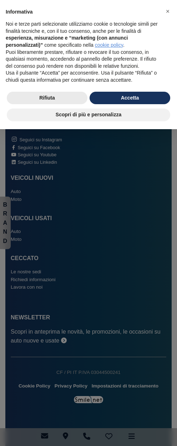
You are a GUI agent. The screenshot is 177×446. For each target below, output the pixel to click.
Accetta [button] (130, 98)
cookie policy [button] (109, 45)
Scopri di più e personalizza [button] (88, 114)
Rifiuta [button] (47, 98)
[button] (167, 11)
